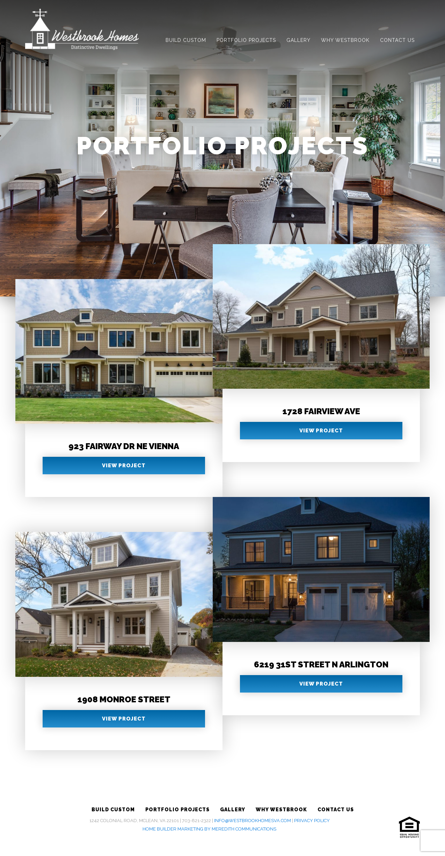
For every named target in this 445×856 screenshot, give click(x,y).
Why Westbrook (345, 40)
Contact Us (397, 40)
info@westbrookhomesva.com (252, 820)
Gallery (298, 40)
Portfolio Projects (246, 40)
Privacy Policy (312, 820)
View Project (124, 465)
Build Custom (186, 40)
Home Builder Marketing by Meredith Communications (209, 829)
